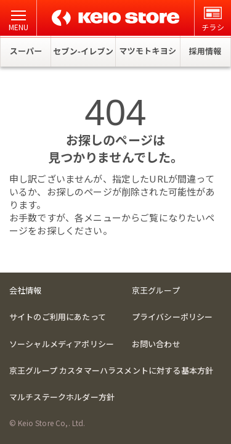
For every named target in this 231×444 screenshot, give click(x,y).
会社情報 (25, 290)
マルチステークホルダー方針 (62, 397)
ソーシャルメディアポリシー (61, 344)
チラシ (212, 19)
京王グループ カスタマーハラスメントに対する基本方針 (111, 370)
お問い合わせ (156, 344)
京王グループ (156, 290)
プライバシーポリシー (172, 317)
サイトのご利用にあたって (57, 317)
